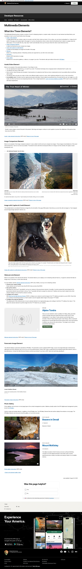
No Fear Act (45, 559)
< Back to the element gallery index (12, 472)
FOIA (5, 563)
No (27, 493)
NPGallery (62, 59)
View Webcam (47, 326)
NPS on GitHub (31, 19)
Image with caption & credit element (14, 47)
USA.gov (63, 559)
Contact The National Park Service (31, 561)
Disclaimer (44, 561)
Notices (25, 559)
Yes (28, 489)
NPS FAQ (25, 563)
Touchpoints (51, 498)
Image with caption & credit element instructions (15, 270)
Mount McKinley (50, 445)
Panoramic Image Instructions (11, 399)
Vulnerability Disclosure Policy (49, 563)
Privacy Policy (7, 561)
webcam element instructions (23, 282)
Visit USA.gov (36, 566)
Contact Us (7, 508)
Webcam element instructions (11, 337)
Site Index (6, 506)
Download (65, 86)
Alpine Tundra (49, 310)
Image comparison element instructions (13, 200)
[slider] (41, 122)
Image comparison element (12, 44)
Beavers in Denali (50, 419)
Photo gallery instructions (10, 469)
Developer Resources (13, 16)
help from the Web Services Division (17, 296)
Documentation (24, 19)
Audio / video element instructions (12, 136)
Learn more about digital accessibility (54, 78)
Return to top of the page (33, 136)
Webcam (8, 51)
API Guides (16, 19)
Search (67, 3)
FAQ (17, 506)
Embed (74, 86)
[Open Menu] (74, 3)
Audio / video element (11, 37)
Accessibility (7, 559)
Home (5, 19)
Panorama (8, 54)
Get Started (10, 19)
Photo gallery (9, 57)
